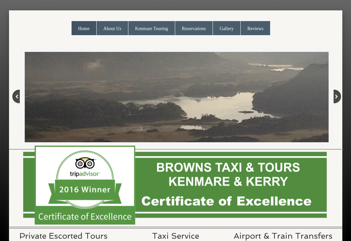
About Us (112, 28)
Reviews (255, 28)
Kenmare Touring (151, 28)
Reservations (194, 28)
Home (84, 28)
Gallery (227, 28)
